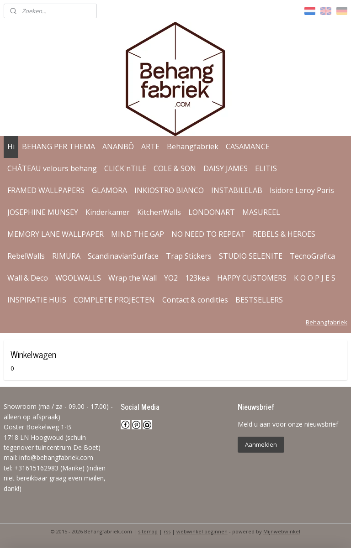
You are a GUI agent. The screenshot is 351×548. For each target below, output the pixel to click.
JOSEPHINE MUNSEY (42, 212)
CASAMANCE (248, 146)
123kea (197, 278)
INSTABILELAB (236, 190)
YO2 (171, 278)
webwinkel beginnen (202, 531)
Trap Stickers (189, 256)
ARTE (150, 146)
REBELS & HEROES (284, 234)
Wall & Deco (27, 278)
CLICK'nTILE (125, 168)
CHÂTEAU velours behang (52, 168)
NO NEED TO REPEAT (208, 234)
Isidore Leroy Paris (302, 190)
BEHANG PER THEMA (58, 146)
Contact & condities (195, 300)
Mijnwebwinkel (281, 531)
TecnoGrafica (312, 256)
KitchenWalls (159, 212)
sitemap (148, 531)
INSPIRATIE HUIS (36, 300)
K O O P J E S (314, 278)
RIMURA (66, 256)
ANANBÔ (118, 146)
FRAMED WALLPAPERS (46, 190)
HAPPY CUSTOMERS (252, 278)
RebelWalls (26, 256)
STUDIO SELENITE (250, 256)
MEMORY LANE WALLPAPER (55, 234)
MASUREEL (261, 212)
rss (167, 531)
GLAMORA (109, 190)
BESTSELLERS (259, 300)
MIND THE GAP (137, 234)
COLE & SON (175, 168)
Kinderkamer (107, 212)
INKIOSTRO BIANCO (169, 190)
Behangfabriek (192, 146)
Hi (11, 146)
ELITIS (266, 168)
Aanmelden (261, 444)
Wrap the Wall (132, 278)
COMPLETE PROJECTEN (114, 300)
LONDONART (211, 212)
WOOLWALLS (78, 278)
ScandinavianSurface (123, 256)
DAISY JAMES (225, 168)
